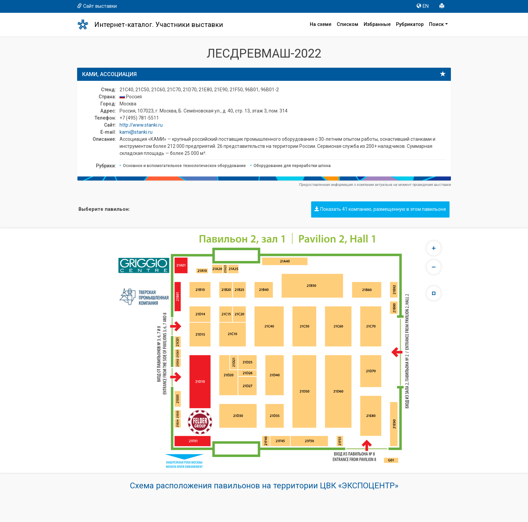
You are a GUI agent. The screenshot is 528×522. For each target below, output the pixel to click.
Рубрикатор (410, 24)
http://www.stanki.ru (141, 125)
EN (423, 6)
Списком (347, 24)
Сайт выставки (97, 6)
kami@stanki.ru (136, 132)
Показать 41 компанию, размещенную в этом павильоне (380, 209)
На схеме (320, 24)
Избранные (377, 24)
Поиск (436, 24)
